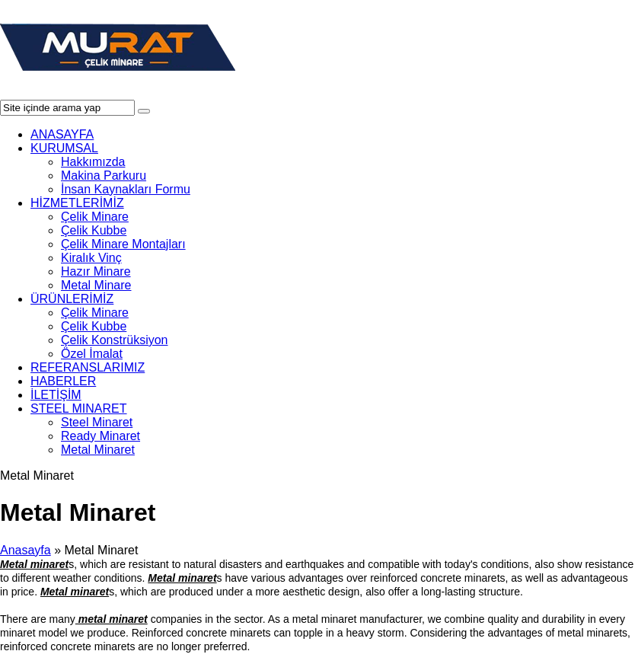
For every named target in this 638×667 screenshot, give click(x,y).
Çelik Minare (95, 216)
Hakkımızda (93, 161)
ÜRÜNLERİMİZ (71, 298)
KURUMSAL (64, 148)
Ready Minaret (100, 435)
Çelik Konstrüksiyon (114, 340)
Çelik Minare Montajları (123, 244)
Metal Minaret (98, 449)
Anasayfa (25, 550)
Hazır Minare (96, 271)
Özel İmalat (92, 353)
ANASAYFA (62, 134)
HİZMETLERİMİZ (77, 202)
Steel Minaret (96, 422)
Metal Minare (96, 285)
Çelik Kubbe (93, 230)
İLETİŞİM (55, 394)
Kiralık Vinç (91, 257)
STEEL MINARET (78, 408)
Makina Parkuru (103, 175)
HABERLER (63, 381)
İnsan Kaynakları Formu (125, 189)
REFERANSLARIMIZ (87, 367)
